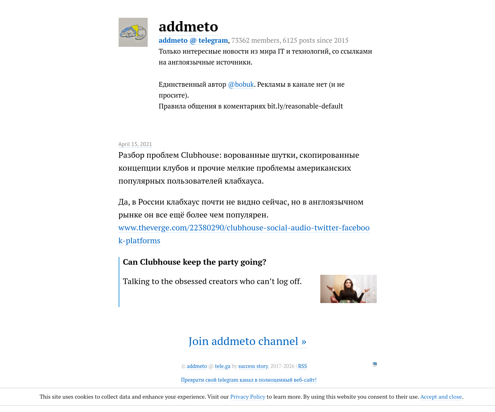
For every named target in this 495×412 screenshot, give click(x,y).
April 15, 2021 (135, 144)
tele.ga (222, 366)
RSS (302, 366)
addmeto (188, 26)
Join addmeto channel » (247, 340)
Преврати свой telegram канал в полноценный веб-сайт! (249, 379)
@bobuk (241, 84)
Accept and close (441, 396)
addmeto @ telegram (193, 40)
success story (253, 366)
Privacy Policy (247, 396)
